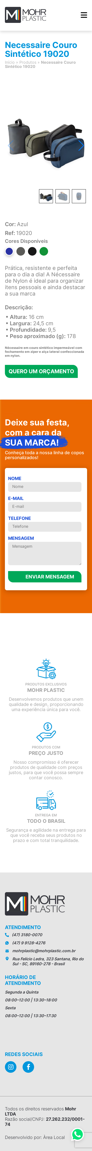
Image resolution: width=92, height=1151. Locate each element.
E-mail (44, 504)
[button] (81, 145)
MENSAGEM (44, 551)
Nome (44, 484)
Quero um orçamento (41, 371)
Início (10, 62)
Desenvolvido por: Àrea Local (35, 1137)
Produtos (27, 62)
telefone (44, 524)
